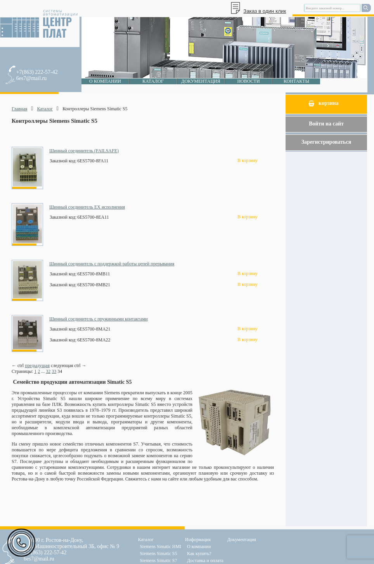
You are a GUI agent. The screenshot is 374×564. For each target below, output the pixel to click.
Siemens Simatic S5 (158, 553)
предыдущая (37, 365)
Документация (200, 81)
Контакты (296, 81)
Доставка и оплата (205, 560)
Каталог (153, 81)
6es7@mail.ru (31, 78)
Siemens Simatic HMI (160, 546)
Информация (198, 539)
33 (54, 371)
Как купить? (199, 553)
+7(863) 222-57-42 (37, 72)
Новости (248, 81)
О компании (105, 81)
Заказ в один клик (264, 11)
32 (48, 371)
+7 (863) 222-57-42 (45, 552)
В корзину (247, 160)
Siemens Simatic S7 (158, 560)
